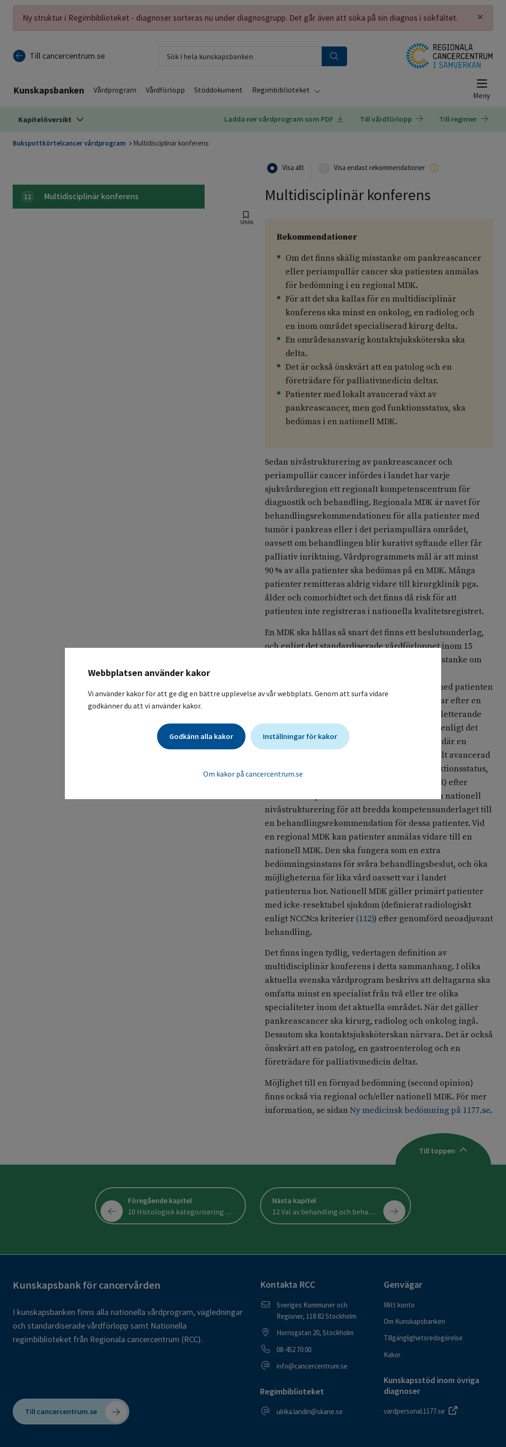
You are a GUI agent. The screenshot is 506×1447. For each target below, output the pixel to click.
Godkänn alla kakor (201, 736)
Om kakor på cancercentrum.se (253, 773)
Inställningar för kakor (300, 736)
